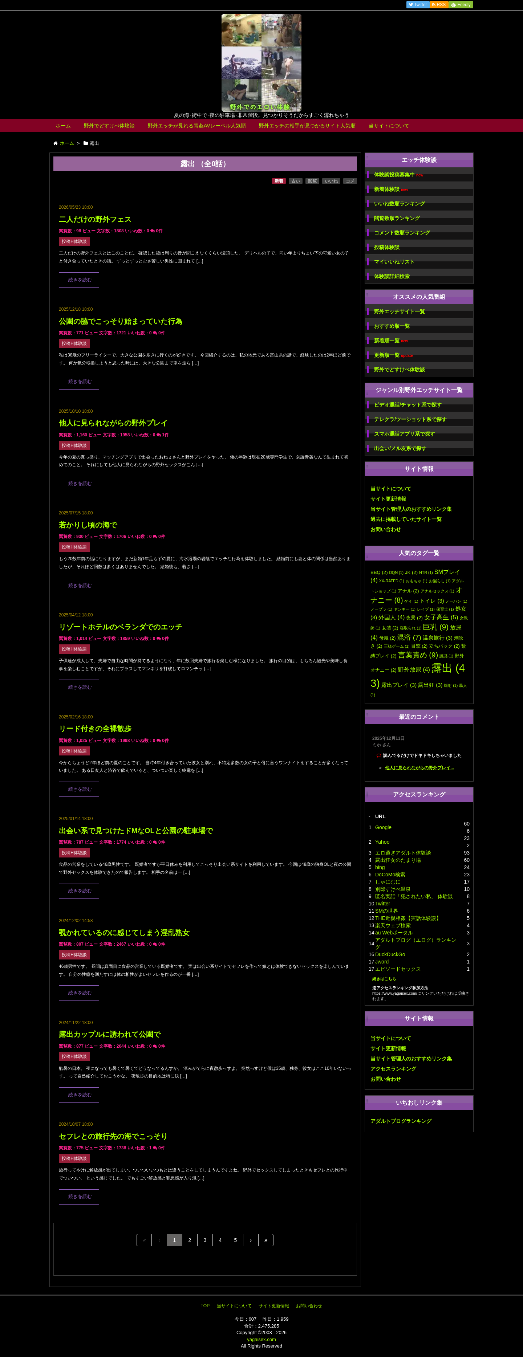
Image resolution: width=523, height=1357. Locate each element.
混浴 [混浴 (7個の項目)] (409, 637)
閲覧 (312, 181)
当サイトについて (389, 126)
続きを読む (80, 279)
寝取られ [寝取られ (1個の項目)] (411, 628)
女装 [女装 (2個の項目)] (390, 628)
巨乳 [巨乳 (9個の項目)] (436, 627)
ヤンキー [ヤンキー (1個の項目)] (404, 609)
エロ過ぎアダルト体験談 (403, 853)
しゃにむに (388, 882)
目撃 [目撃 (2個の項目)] (419, 646)
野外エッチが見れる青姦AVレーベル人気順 (197, 126)
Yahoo (382, 842)
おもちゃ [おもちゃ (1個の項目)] (416, 581)
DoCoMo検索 (390, 874)
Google (383, 827)
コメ (350, 181)
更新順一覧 (393, 355)
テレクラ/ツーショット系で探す (410, 419)
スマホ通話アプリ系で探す (404, 433)
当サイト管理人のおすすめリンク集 (411, 509)
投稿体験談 (387, 247)
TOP (205, 1305)
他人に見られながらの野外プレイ (113, 423)
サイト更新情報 (388, 499)
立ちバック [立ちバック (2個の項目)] (444, 646)
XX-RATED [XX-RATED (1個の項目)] (391, 581)
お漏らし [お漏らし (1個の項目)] (440, 581)
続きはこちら (384, 979)
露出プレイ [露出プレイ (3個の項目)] (399, 685)
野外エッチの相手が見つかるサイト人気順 (307, 126)
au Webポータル (394, 933)
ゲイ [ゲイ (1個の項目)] (411, 601)
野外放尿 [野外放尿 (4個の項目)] (414, 669)
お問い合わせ (385, 529)
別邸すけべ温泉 (393, 889)
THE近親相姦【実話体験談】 (408, 918)
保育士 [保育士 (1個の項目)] (445, 609)
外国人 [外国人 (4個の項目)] (391, 617)
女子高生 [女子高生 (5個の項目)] (441, 617)
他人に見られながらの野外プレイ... (419, 767)
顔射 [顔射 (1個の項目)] (451, 685)
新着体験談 (391, 189)
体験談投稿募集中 (398, 175)
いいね (331, 181)
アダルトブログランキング (400, 1121)
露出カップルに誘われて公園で (110, 1034)
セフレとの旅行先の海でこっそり (113, 1136)
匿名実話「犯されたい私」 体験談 (414, 896)
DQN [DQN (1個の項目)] (396, 572)
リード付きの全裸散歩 (95, 729)
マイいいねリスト (394, 261)
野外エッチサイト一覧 (399, 311)
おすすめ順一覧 (392, 326)
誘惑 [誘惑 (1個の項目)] (446, 656)
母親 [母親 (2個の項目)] (387, 638)
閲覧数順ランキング (397, 218)
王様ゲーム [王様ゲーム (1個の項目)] (397, 646)
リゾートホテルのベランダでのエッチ (120, 627)
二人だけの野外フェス (95, 219)
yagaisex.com (261, 1339)
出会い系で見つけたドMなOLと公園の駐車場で (136, 831)
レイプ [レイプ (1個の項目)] (426, 609)
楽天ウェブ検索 (393, 925)
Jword (382, 962)
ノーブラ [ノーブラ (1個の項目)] (381, 609)
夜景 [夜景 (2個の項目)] (414, 617)
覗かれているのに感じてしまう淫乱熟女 (124, 933)
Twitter (382, 903)
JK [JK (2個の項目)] (411, 572)
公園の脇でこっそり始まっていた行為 (120, 321)
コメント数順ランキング (402, 232)
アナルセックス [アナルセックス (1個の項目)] (437, 591)
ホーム (63, 126)
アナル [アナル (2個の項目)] (408, 591)
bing (380, 867)
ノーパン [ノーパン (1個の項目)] (456, 601)
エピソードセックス (398, 969)
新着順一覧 (391, 340)
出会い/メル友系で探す (400, 448)
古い (295, 181)
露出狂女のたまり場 (398, 860)
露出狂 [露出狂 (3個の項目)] (430, 685)
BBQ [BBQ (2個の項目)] (379, 572)
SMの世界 (386, 911)
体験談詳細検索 (392, 276)
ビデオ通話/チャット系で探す (408, 404)
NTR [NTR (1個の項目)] (426, 572)
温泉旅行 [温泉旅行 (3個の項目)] (438, 638)
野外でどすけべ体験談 (109, 126)
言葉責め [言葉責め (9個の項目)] (418, 655)
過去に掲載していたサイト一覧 (406, 519)
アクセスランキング (393, 1069)
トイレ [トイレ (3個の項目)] (431, 601)
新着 (279, 181)
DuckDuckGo (390, 954)
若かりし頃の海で (88, 525)
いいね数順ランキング (399, 203)
